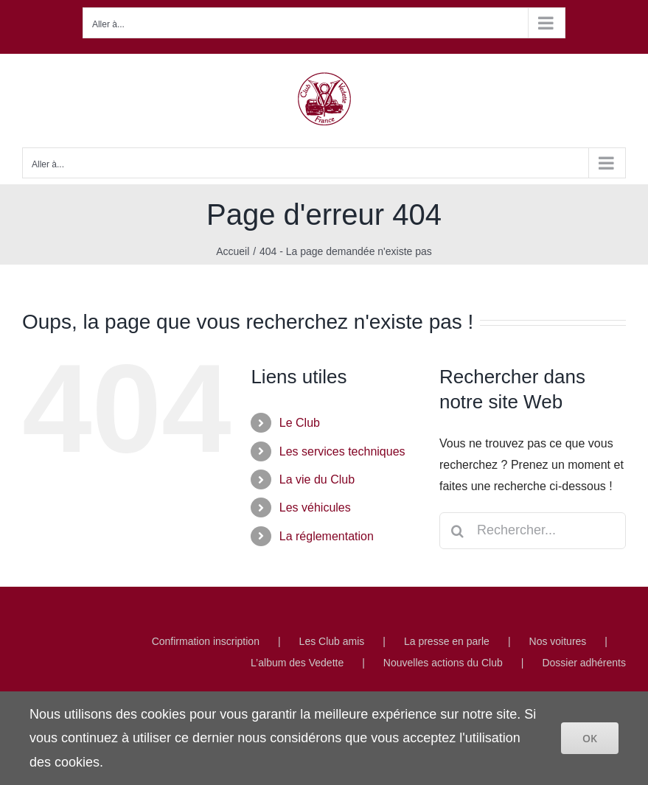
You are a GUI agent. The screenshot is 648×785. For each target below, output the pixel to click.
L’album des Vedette (297, 663)
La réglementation (326, 536)
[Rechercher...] (532, 530)
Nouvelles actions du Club (443, 663)
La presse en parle (447, 641)
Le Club (299, 422)
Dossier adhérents (584, 663)
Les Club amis (332, 641)
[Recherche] (457, 530)
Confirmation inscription (205, 641)
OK (589, 738)
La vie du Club (317, 479)
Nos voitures (558, 641)
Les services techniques (342, 451)
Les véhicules (315, 507)
